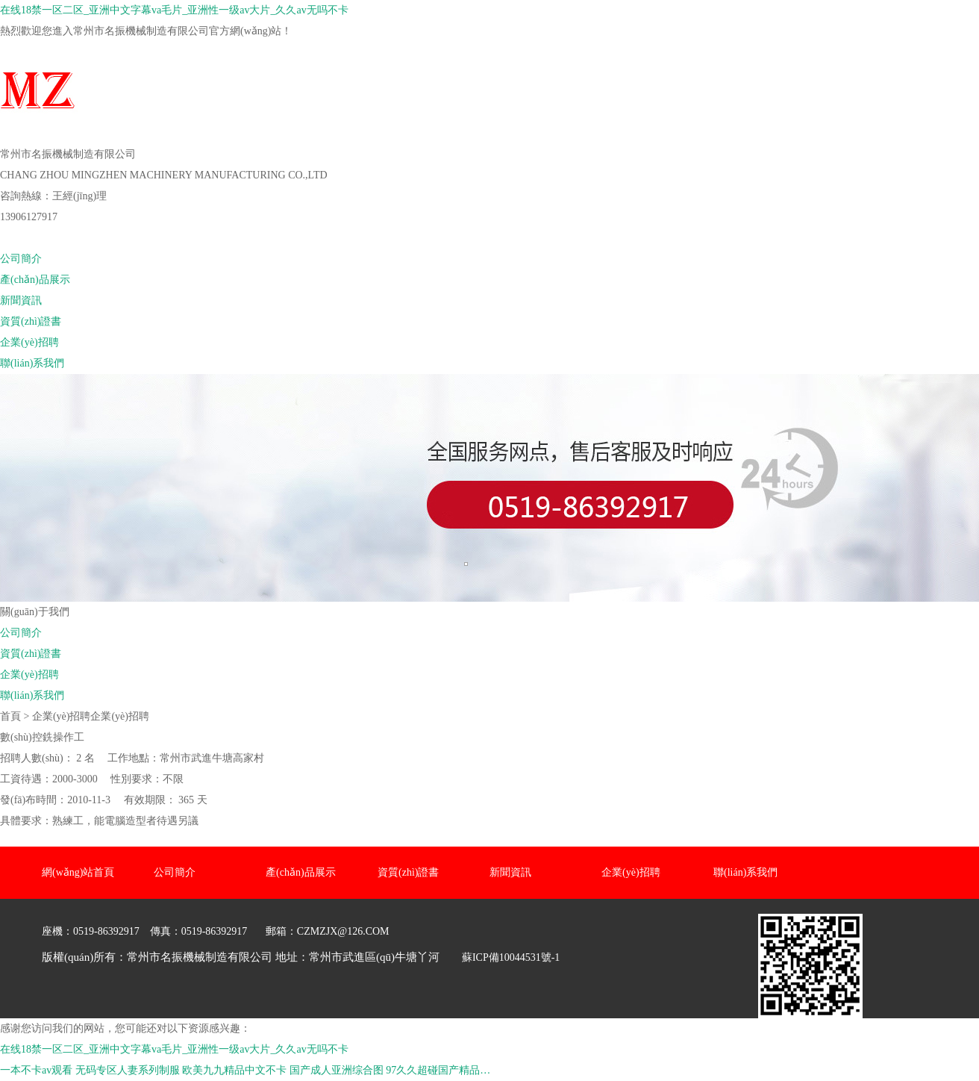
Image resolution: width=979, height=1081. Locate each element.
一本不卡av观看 (36, 1070)
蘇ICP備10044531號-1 (511, 957)
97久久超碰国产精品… (438, 1070)
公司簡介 (21, 258)
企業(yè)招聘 (29, 342)
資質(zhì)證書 (30, 321)
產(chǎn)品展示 (35, 279)
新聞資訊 (21, 300)
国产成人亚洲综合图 (337, 1070)
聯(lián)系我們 (32, 363)
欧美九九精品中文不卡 (234, 1070)
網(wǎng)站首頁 (36, 237)
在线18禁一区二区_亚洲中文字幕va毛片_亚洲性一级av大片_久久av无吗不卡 (174, 10)
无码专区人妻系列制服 (127, 1070)
